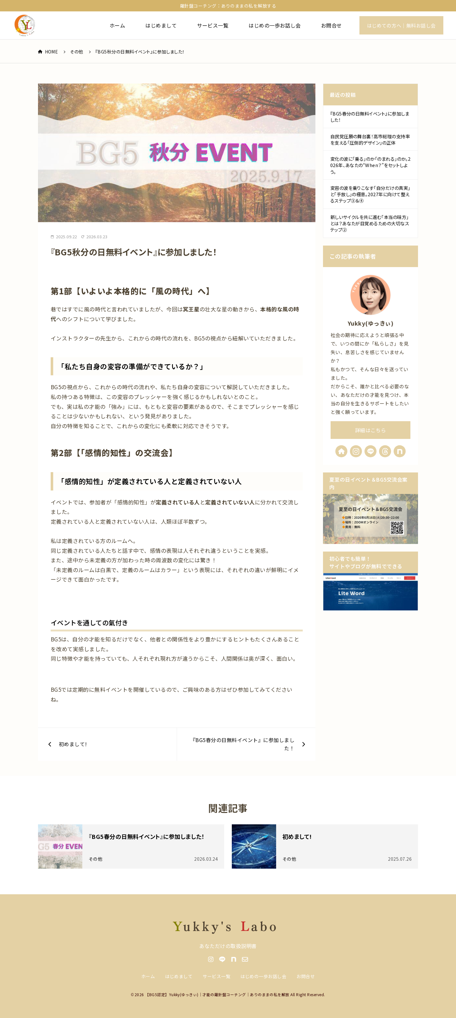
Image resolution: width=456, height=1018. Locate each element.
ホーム (117, 25)
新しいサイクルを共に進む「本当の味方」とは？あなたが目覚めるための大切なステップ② (369, 223)
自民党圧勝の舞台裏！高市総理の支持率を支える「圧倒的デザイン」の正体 (370, 139)
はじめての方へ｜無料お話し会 (401, 25)
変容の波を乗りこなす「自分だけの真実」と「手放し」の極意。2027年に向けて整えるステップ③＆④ (370, 194)
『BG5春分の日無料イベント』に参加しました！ (369, 116)
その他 (76, 51)
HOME (48, 51)
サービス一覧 (212, 25)
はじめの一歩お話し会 (275, 25)
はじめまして (161, 25)
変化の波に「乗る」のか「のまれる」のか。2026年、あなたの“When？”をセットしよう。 (370, 165)
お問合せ (331, 25)
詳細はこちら (370, 430)
